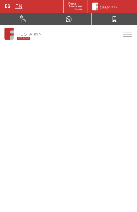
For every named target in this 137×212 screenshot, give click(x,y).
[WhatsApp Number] (69, 19)
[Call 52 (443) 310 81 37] (114, 19)
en (18, 6)
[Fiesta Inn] (104, 6)
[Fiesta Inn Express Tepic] (23, 34)
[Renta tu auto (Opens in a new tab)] (23, 19)
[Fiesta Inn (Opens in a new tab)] (75, 6)
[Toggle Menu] (127, 34)
